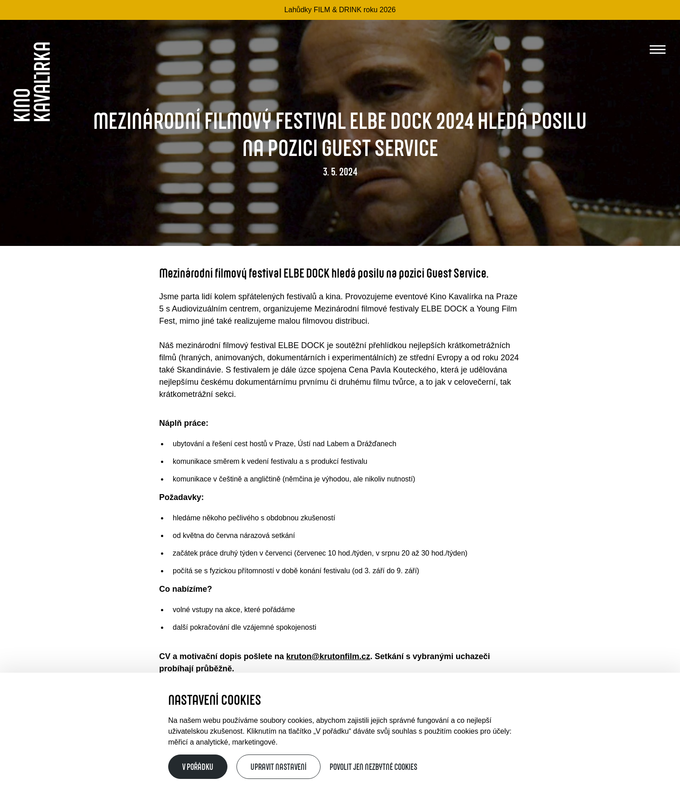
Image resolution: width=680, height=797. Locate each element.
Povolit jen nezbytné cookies (373, 767)
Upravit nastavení (278, 767)
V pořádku (197, 767)
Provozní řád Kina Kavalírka (141, 751)
